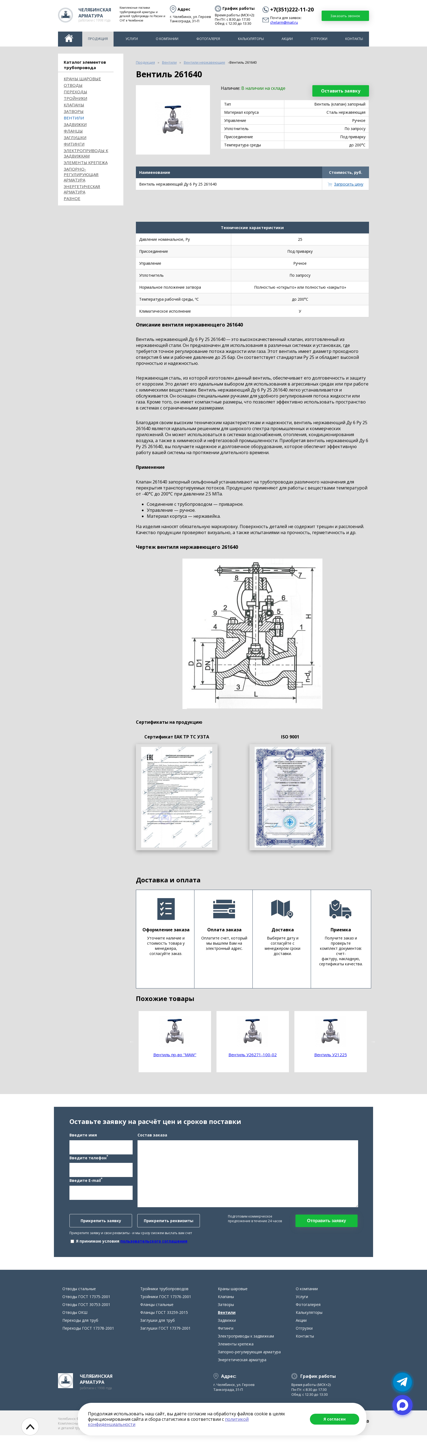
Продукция (98, 38)
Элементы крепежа (86, 162)
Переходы (75, 91)
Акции (287, 38)
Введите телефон (88, 1162)
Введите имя (83, 1139)
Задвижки (75, 124)
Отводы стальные (79, 1298)
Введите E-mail (85, 1185)
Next (373, 1041)
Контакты (354, 38)
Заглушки (75, 137)
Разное (72, 198)
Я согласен (335, 1419)
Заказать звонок (345, 15)
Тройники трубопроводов (164, 1298)
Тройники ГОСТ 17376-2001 (165, 1306)
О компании (167, 38)
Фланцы (73, 131)
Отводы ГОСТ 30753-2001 (86, 1314)
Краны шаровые (82, 78)
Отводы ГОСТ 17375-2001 (86, 1306)
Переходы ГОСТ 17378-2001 (88, 1338)
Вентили (74, 118)
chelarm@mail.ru (284, 22)
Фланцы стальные (156, 1314)
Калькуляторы (251, 38)
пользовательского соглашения (153, 1246)
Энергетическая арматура (82, 189)
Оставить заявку (340, 91)
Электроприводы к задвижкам (86, 153)
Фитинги (74, 144)
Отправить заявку (326, 1225)
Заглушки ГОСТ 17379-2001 (165, 1338)
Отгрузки (319, 38)
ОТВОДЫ (73, 85)
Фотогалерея (208, 38)
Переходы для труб (80, 1330)
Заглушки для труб (157, 1330)
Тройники (75, 98)
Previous (132, 1041)
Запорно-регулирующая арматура (81, 174)
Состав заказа (152, 1139)
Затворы (74, 111)
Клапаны (74, 104)
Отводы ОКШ (74, 1322)
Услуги (132, 38)
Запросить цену (348, 184)
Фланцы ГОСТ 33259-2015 (164, 1322)
